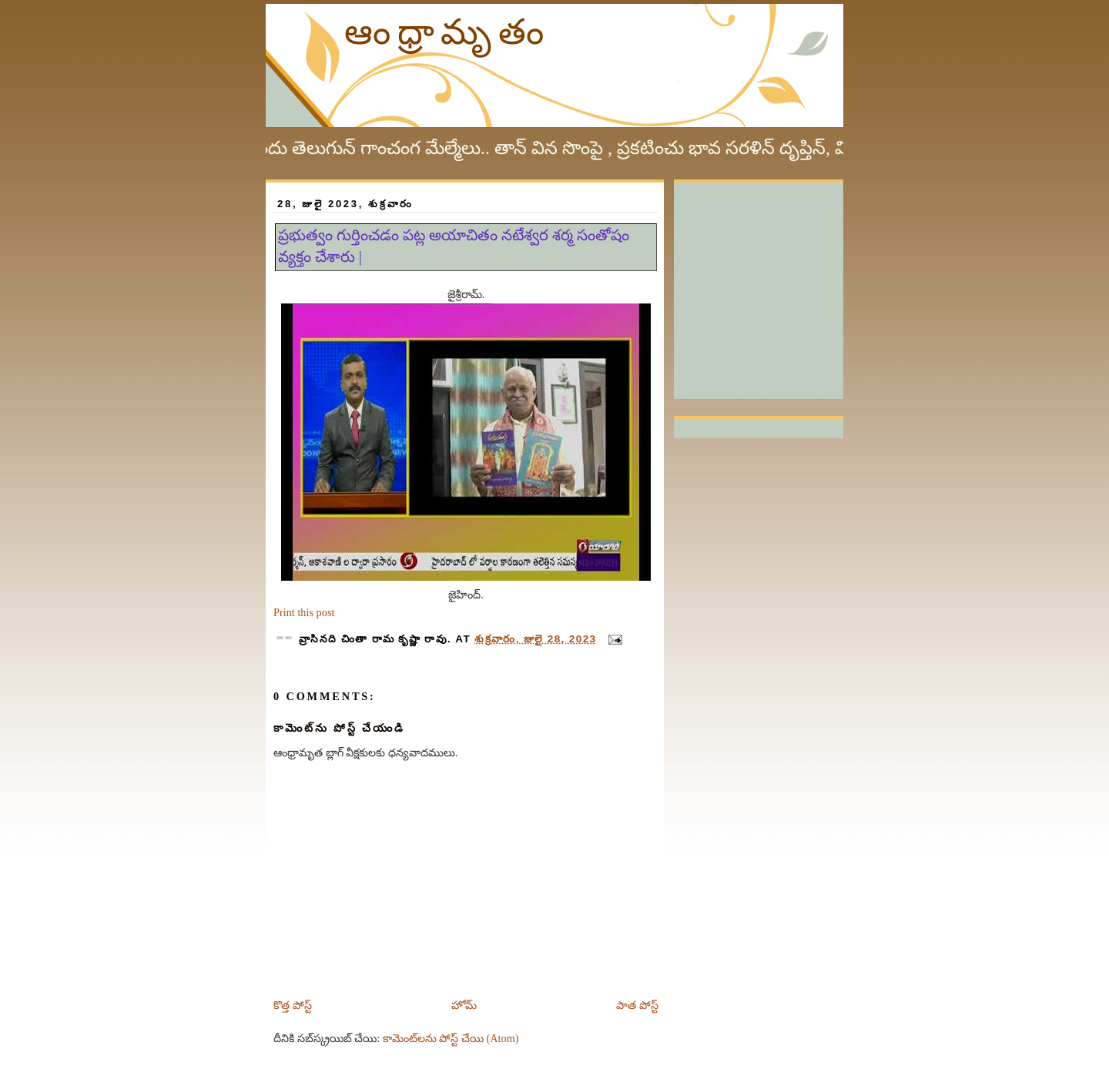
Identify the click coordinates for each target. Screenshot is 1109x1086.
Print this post (303, 612)
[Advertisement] (789, 279)
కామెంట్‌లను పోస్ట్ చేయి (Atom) (451, 1038)
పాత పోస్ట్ (637, 1005)
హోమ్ (464, 1005)
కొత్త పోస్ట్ (292, 1005)
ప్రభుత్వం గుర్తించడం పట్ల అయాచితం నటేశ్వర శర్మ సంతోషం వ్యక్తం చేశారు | (453, 245)
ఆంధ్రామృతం (447, 32)
